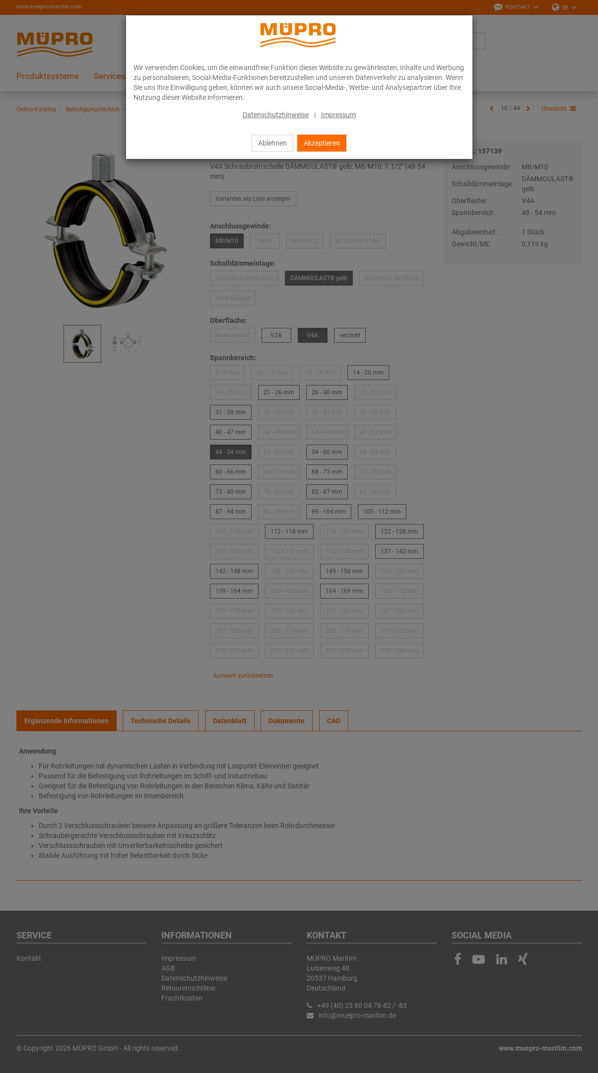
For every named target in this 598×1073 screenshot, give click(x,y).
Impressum (338, 115)
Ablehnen (272, 143)
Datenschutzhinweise (276, 115)
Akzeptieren (322, 143)
